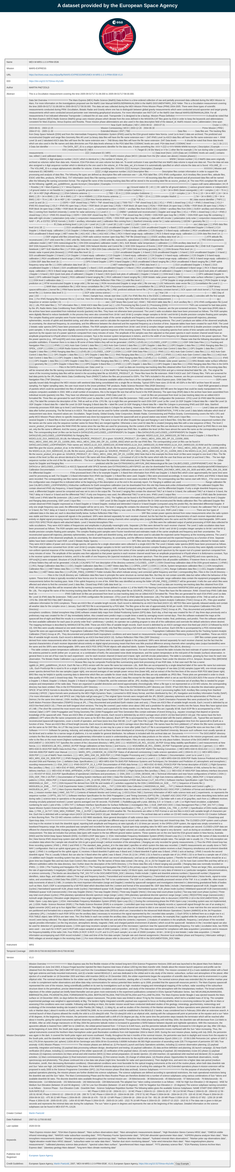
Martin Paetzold (36, 1113)
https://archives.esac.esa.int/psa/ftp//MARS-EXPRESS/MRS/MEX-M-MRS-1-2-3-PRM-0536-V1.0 (75, 74)
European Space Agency (41, 1155)
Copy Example (182, 1164)
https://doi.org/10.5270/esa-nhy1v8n (46, 81)
